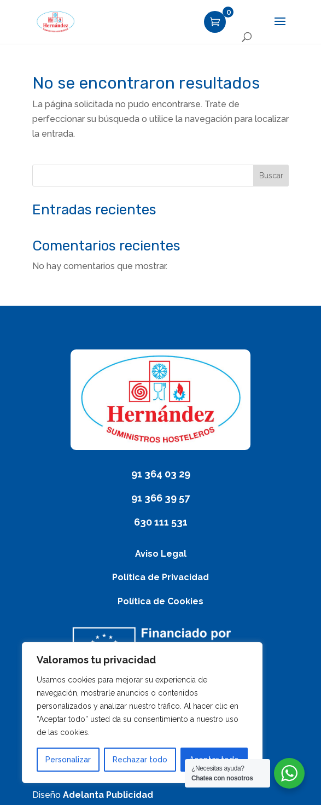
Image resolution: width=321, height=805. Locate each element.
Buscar (271, 175)
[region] (142, 712)
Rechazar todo (140, 759)
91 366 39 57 (160, 498)
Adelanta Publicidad (108, 795)
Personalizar (68, 759)
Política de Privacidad (160, 577)
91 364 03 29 (160, 474)
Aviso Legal (160, 554)
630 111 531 (161, 522)
